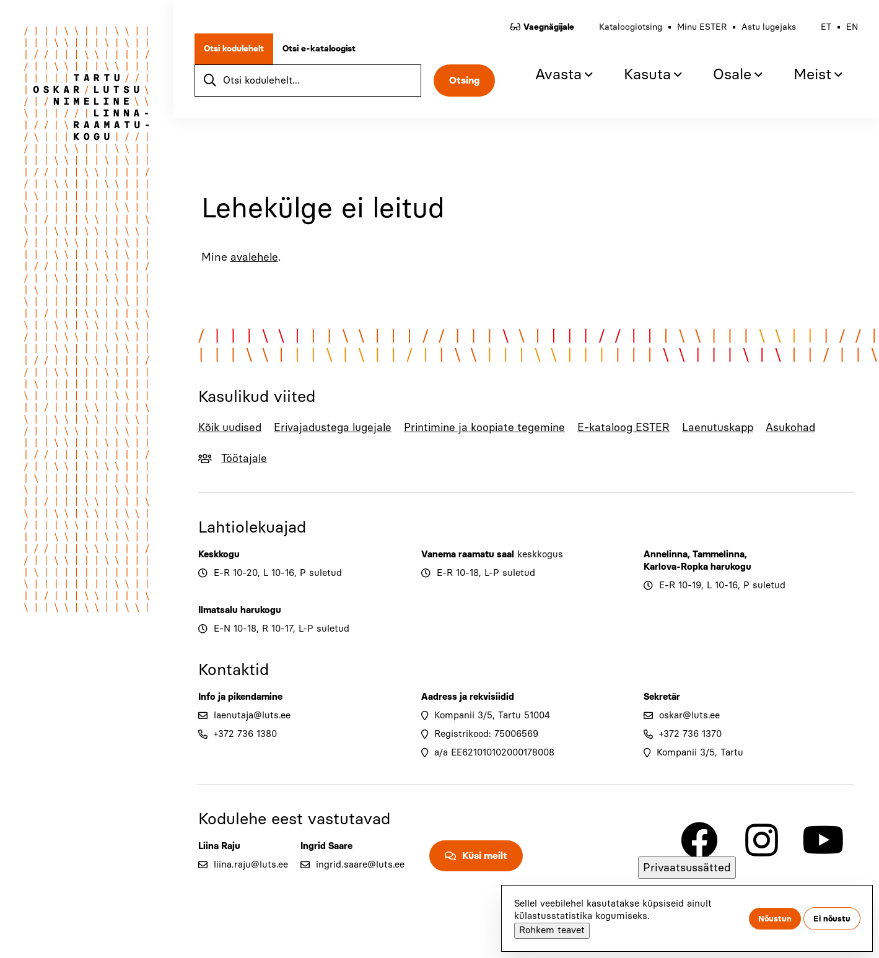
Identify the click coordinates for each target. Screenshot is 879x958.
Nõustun (775, 918)
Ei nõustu (832, 918)
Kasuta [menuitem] (643, 78)
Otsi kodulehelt (238, 52)
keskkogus (540, 554)
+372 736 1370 (690, 733)
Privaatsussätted (687, 867)
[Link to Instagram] (761, 840)
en (848, 31)
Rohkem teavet (552, 930)
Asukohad (807, 427)
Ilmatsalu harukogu (239, 610)
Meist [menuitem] (809, 78)
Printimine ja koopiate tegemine (494, 427)
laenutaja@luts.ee (252, 715)
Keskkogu (219, 554)
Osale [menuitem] (728, 78)
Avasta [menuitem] (554, 78)
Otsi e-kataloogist (322, 52)
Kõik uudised (231, 427)
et (822, 31)
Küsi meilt (484, 855)
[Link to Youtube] (823, 840)
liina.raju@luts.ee (251, 864)
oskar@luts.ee (689, 715)
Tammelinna (719, 554)
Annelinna (666, 554)
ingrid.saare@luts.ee (360, 864)
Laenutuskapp (733, 427)
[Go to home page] (86, 108)
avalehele (255, 257)
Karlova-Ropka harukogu (697, 566)
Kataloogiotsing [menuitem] (626, 30)
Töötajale (246, 458)
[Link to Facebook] (699, 840)
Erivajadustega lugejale (337, 427)
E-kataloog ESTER (637, 427)
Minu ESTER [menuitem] (698, 30)
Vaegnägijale (545, 30)
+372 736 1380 (245, 733)
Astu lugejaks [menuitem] (765, 30)
